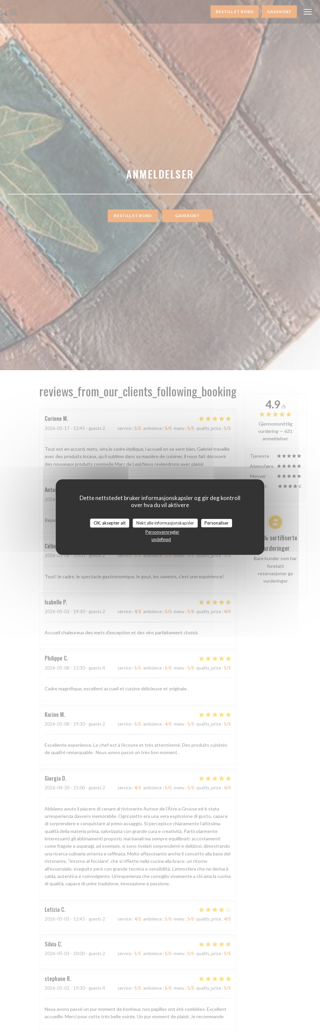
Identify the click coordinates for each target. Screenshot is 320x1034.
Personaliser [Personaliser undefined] (216, 523)
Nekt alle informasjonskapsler (165, 523)
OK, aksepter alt (110, 523)
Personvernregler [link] (162, 532)
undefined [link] (161, 539)
